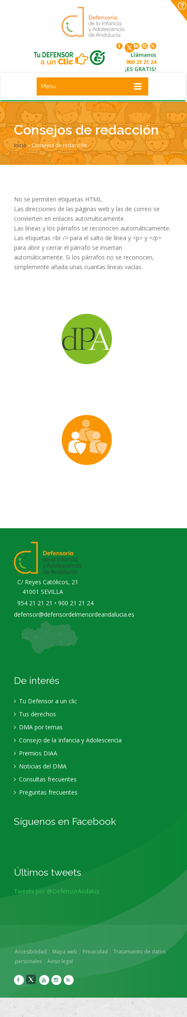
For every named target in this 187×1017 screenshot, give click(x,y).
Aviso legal (66, 961)
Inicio (20, 145)
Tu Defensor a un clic (45, 707)
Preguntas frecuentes (45, 798)
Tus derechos (35, 720)
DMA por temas (38, 733)
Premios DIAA (35, 759)
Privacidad (101, 951)
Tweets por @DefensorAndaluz (56, 897)
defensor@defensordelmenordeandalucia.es (74, 621)
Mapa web (71, 951)
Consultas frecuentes (45, 785)
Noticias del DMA (40, 772)
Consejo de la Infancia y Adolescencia (68, 746)
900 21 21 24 (141, 62)
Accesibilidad (37, 951)
